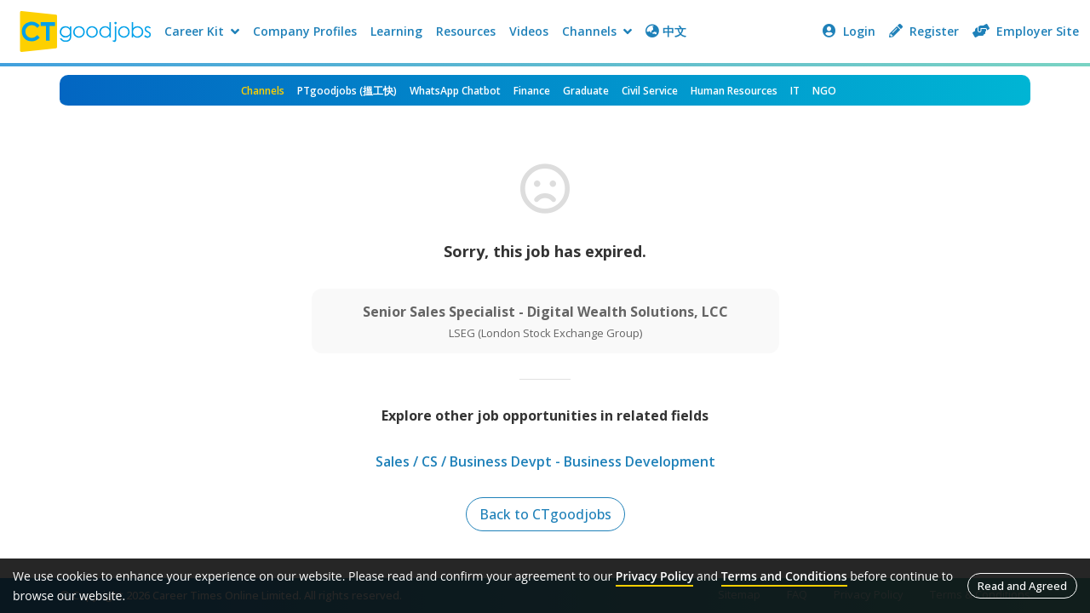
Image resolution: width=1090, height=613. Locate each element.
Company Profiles (305, 31)
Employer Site (1025, 31)
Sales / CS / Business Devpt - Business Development (545, 461)
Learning (396, 31)
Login (849, 31)
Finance (531, 90)
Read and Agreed (1022, 585)
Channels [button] (597, 31)
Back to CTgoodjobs (545, 514)
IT (795, 90)
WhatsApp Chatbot (455, 90)
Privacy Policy (655, 576)
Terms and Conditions (784, 576)
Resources (466, 31)
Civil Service (650, 90)
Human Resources (734, 90)
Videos (528, 31)
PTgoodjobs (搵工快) (347, 90)
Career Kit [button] (201, 31)
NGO (824, 90)
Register (924, 31)
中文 (665, 31)
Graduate (586, 90)
